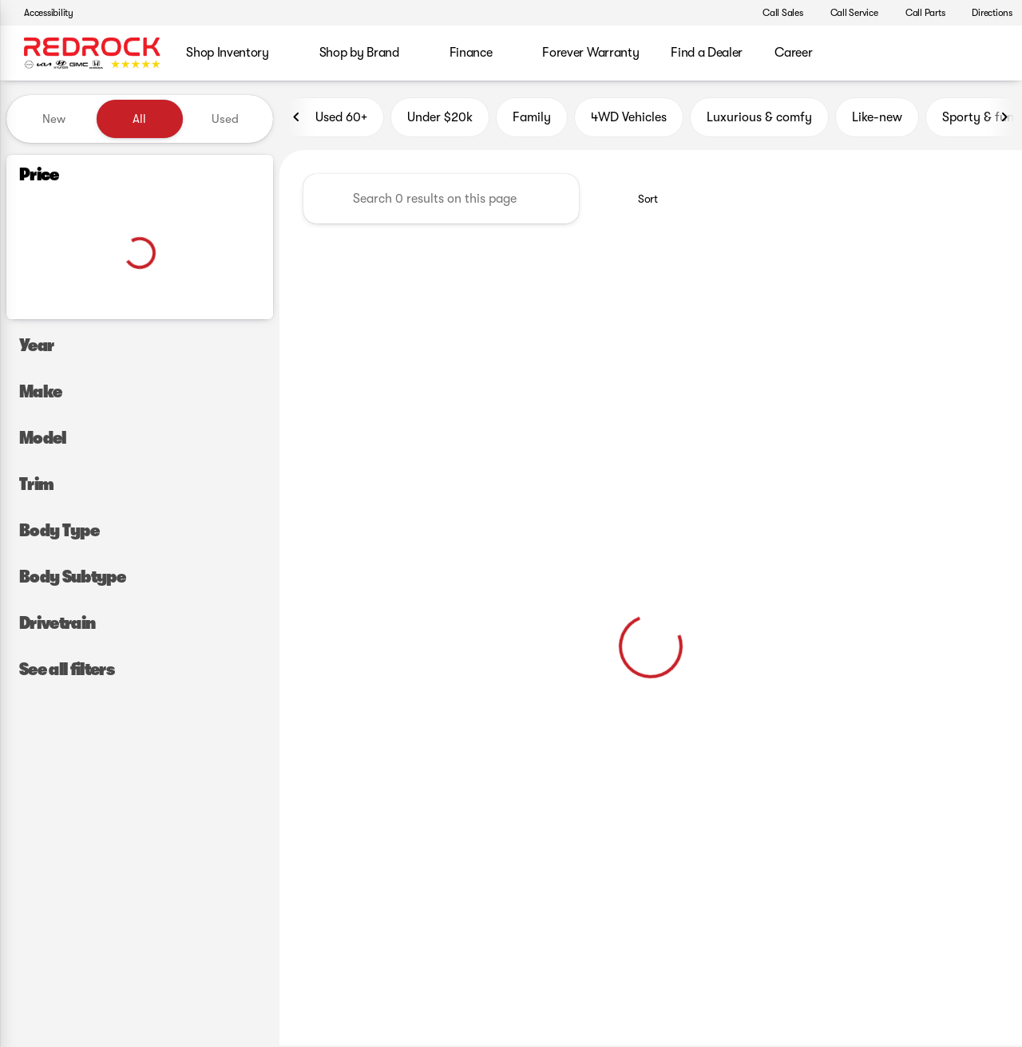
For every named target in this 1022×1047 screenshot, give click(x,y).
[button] (726, 12)
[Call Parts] (918, 12)
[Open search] (985, 53)
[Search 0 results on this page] (441, 200)
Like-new (877, 119)
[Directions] (985, 12)
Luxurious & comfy (759, 119)
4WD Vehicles (629, 119)
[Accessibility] (41, 12)
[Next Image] (1004, 118)
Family (532, 119)
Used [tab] (225, 119)
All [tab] (139, 119)
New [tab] (53, 119)
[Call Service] (847, 12)
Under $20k (440, 119)
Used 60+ (331, 119)
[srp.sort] (639, 200)
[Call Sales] (775, 12)
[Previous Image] (297, 118)
